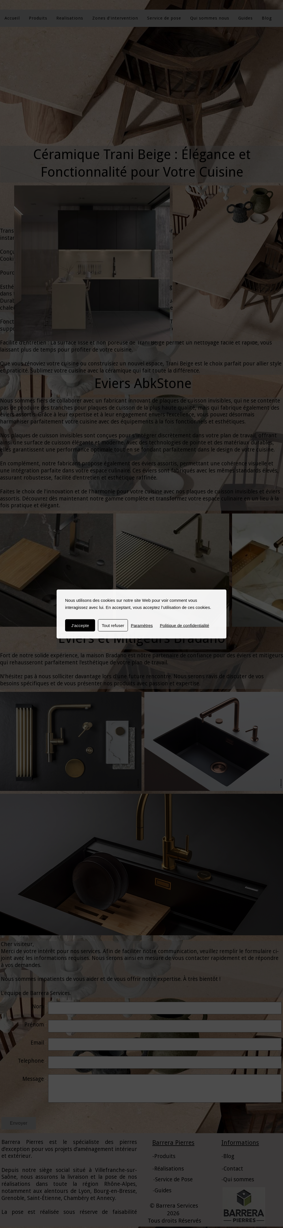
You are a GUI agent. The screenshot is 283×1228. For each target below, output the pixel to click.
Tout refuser (113, 625)
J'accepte (80, 625)
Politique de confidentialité (184, 625)
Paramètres (142, 625)
